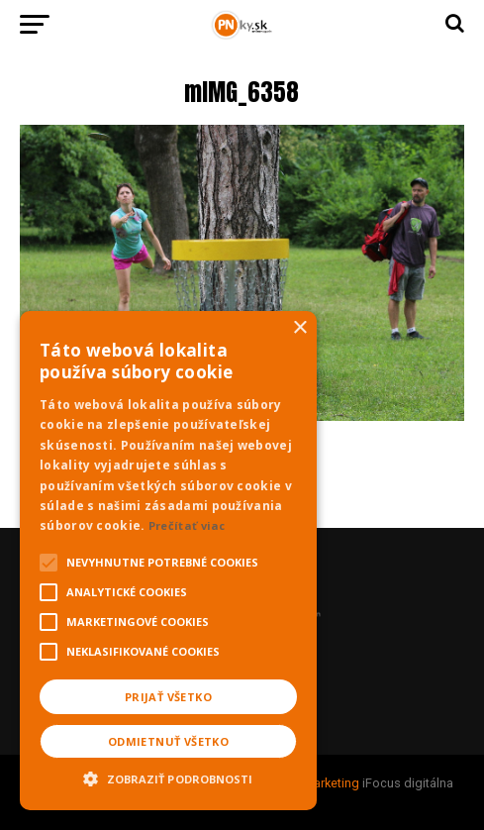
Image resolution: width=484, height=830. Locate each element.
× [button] (299, 328)
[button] (168, 776)
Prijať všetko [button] (168, 696)
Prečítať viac (187, 525)
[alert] (168, 560)
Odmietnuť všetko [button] (168, 741)
